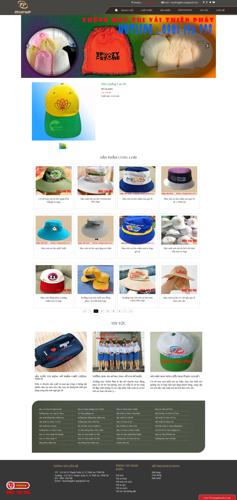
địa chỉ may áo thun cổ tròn (167, 413)
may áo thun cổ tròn (164, 409)
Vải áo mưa (121, 488)
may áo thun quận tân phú (89, 438)
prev (28, 46)
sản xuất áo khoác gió (164, 422)
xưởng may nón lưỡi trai (88, 422)
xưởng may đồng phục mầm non (91, 417)
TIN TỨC (204, 10)
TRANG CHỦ (127, 10)
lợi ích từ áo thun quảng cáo (167, 430)
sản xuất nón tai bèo (47, 426)
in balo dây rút (122, 443)
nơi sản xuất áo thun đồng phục (168, 426)
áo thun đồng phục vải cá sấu (90, 430)
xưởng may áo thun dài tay (128, 438)
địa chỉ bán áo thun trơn (126, 426)
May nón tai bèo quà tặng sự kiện (95, 248)
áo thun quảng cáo (86, 413)
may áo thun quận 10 (48, 438)
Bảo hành (156, 478)
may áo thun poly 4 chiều (127, 409)
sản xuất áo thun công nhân (128, 413)
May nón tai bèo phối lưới (53, 248)
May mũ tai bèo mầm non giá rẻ (137, 199)
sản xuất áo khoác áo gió (50, 422)
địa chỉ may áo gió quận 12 (89, 426)
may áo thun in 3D (124, 422)
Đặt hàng (156, 472)
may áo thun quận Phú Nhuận (51, 434)
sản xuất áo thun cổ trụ (165, 417)
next (209, 46)
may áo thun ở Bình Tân (165, 434)
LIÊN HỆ (220, 10)
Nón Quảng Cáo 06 (113, 84)
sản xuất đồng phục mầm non (51, 417)
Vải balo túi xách (124, 481)
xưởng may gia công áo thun (51, 413)
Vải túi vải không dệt (126, 491)
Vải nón (119, 475)
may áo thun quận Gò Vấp (89, 434)
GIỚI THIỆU (147, 10)
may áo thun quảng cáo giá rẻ (90, 409)
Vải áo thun (121, 478)
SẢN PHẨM (165, 10)
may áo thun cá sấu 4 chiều (128, 430)
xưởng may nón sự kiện (165, 438)
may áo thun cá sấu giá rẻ (50, 409)
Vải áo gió (121, 485)
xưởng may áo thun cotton (50, 430)
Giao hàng (156, 475)
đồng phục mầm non (47, 443)
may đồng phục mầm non (88, 443)
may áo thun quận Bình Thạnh (128, 434)
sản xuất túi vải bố (124, 417)
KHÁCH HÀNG (185, 10)
